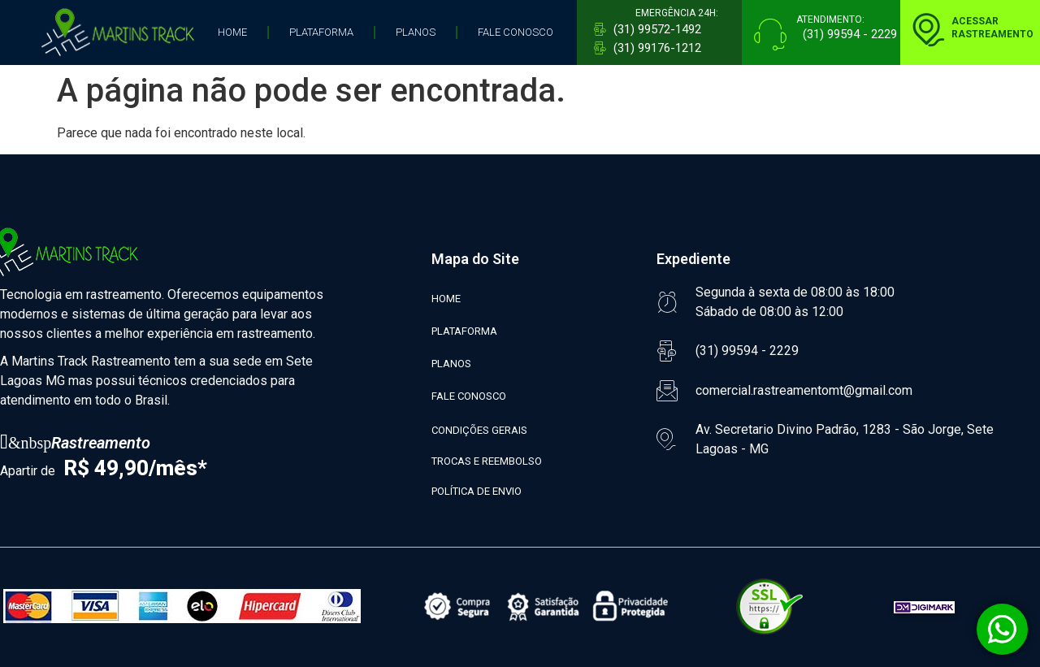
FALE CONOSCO (515, 32)
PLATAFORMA (321, 32)
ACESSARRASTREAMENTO (992, 27)
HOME (232, 32)
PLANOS (416, 32)
